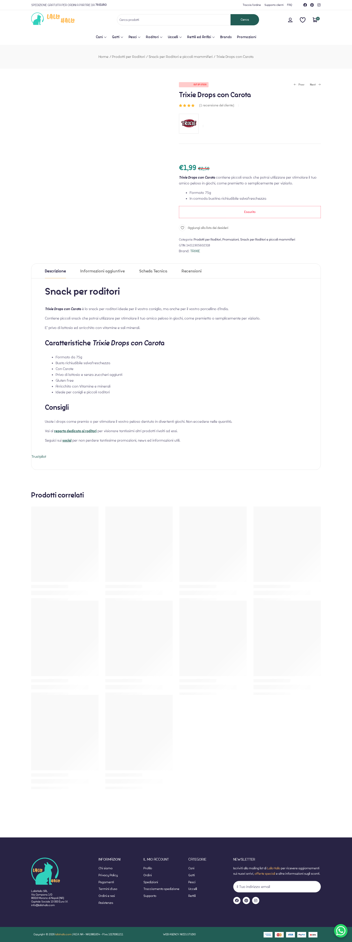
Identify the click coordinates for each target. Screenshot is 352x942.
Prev (299, 85)
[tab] (55, 271)
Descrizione (55, 271)
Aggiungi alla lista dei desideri (208, 228)
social (66, 440)
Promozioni (230, 239)
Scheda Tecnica (153, 271)
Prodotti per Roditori (128, 56)
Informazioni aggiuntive (102, 271)
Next (315, 85)
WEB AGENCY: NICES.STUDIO (179, 934)
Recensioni (192, 271)
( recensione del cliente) (216, 105)
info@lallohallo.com (43, 905)
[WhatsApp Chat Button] (341, 931)
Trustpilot (38, 456)
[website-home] (60, 19)
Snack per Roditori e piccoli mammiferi (181, 56)
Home (103, 56)
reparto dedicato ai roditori (75, 431)
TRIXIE (195, 251)
